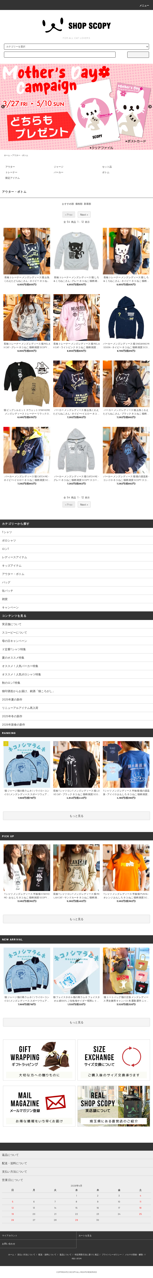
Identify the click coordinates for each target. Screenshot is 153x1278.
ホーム (7, 155)
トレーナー (11, 172)
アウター (10, 166)
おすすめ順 (68, 203)
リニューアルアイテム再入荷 (20, 707)
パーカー (58, 172)
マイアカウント (9, 1235)
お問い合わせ (8, 1243)
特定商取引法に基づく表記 (87, 1254)
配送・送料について (47, 1254)
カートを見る (85, 1235)
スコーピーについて (14, 632)
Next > (84, 214)
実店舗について (12, 624)
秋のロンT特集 (11, 682)
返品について (66, 1254)
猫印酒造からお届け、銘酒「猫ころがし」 (28, 691)
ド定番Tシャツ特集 (14, 649)
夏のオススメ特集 (13, 657)
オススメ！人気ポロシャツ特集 (21, 674)
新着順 (87, 203)
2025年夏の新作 (12, 699)
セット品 (107, 166)
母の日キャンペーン (14, 640)
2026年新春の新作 (13, 724)
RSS (73, 1258)
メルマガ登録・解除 (134, 1254)
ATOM (78, 1258)
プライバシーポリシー (112, 1254)
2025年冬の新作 (12, 716)
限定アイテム (12, 177)
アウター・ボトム (20, 155)
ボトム (105, 172)
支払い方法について (26, 1254)
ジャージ (58, 166)
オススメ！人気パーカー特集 (20, 666)
